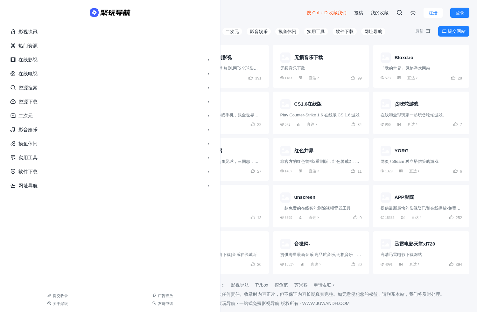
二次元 (35, 115)
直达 (110, 78)
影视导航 (240, 285)
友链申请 (45, 304)
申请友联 (325, 285)
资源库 (136, 12)
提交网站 (454, 31)
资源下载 (35, 101)
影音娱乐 (35, 129)
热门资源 (24, 45)
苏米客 (301, 285)
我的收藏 (380, 12)
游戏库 (162, 12)
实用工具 (35, 157)
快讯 (92, 12)
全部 (96, 31)
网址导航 (35, 185)
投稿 (358, 12)
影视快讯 (24, 31)
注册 (433, 12)
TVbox (261, 285)
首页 (76, 12)
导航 (112, 12)
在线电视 (35, 73)
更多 (186, 12)
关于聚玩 (18, 304)
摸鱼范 (281, 285)
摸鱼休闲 (35, 143)
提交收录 (18, 296)
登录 (459, 12)
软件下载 (35, 171)
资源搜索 (35, 87)
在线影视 (35, 59)
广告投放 (45, 296)
